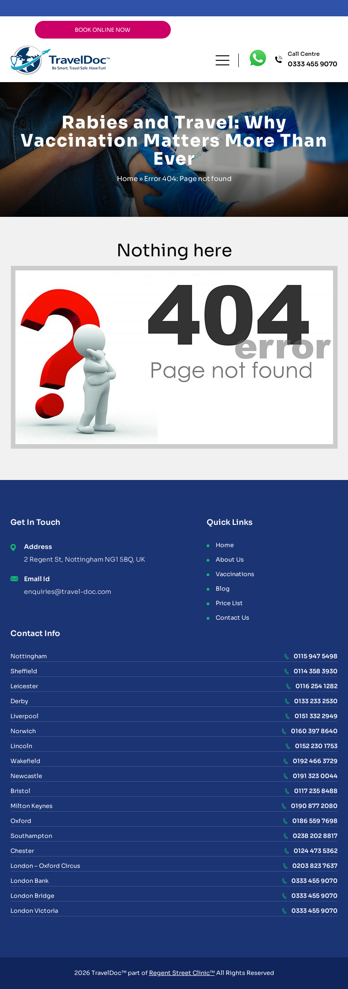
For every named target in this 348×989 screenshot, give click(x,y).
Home (127, 178)
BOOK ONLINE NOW (102, 29)
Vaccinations (235, 574)
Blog (223, 588)
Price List (229, 603)
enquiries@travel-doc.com (67, 592)
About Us (230, 559)
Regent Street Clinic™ (182, 973)
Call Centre (313, 59)
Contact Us (232, 618)
